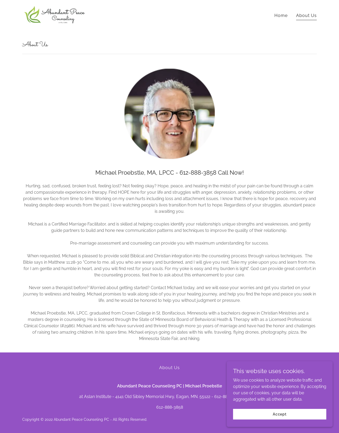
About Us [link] (306, 15)
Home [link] (281, 15)
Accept (280, 421)
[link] (54, 14)
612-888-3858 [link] (169, 407)
